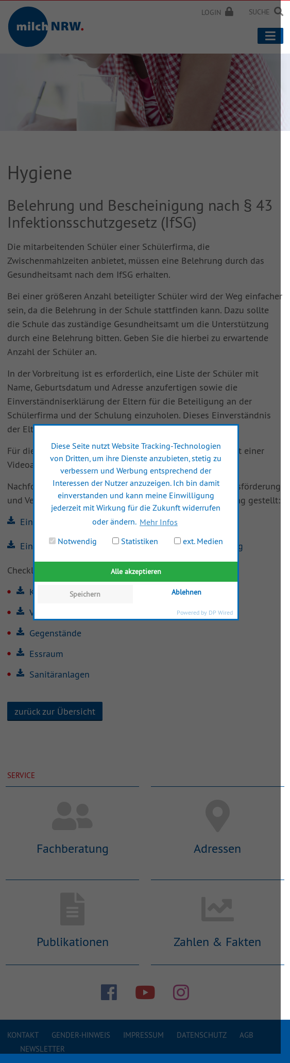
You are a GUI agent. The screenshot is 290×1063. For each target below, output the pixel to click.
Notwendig (73, 541)
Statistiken (135, 541)
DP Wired (221, 612)
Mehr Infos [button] (159, 522)
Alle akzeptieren (136, 571)
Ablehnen (186, 592)
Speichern (85, 594)
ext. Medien (198, 541)
